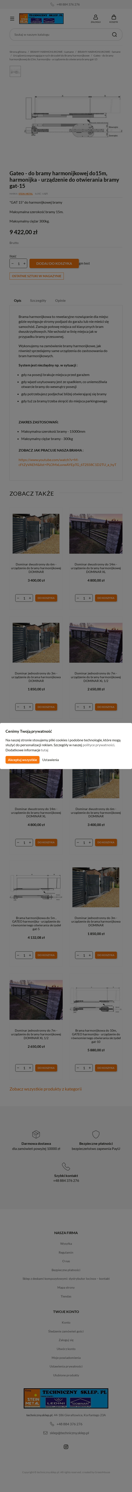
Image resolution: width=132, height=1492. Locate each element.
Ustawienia (50, 760)
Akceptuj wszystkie (22, 760)
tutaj (45, 750)
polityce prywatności (101, 745)
